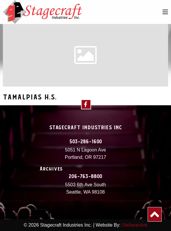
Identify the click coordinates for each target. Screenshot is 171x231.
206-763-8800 (85, 176)
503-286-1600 (85, 142)
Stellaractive (134, 225)
